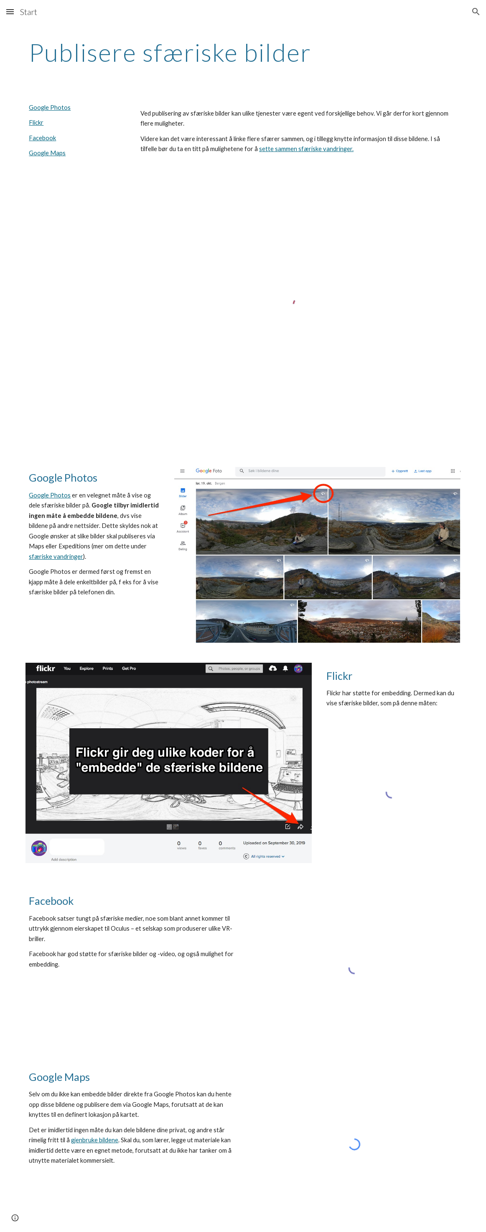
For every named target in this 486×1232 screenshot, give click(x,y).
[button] (10, 11)
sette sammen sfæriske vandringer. (306, 148)
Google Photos (50, 107)
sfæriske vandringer (56, 556)
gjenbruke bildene (94, 1140)
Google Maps (47, 153)
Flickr (36, 122)
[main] (242, 52)
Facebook (42, 137)
